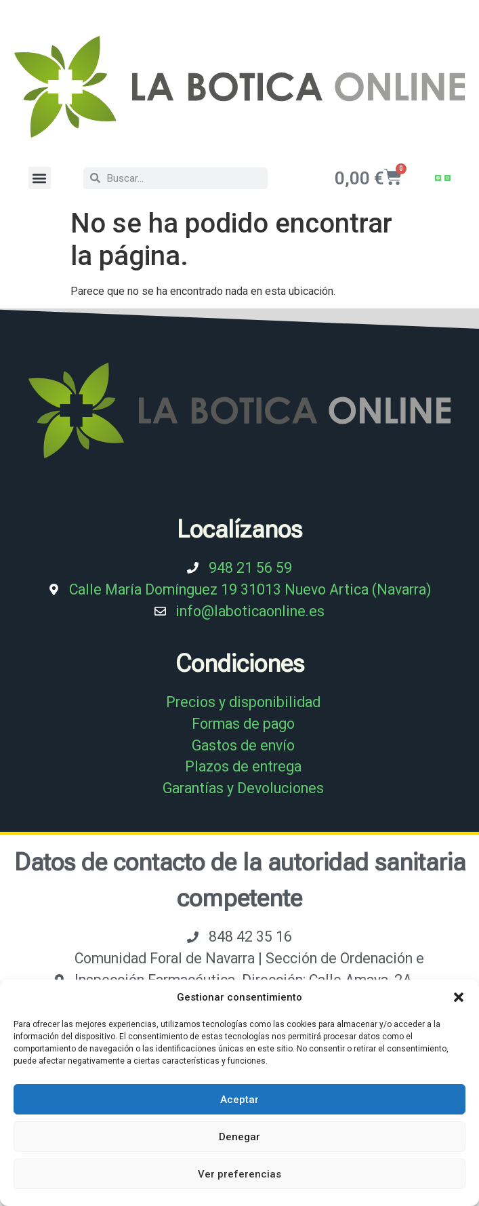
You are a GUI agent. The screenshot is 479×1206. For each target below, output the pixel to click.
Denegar (239, 1137)
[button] (458, 997)
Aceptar (239, 1099)
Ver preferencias (239, 1174)
